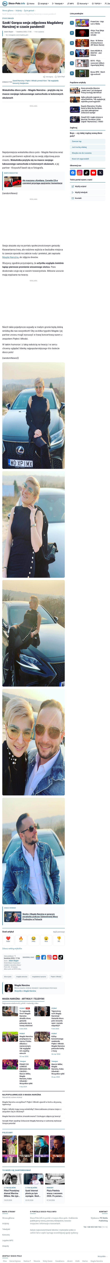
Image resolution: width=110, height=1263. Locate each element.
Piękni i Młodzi (56, 977)
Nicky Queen (48, 1261)
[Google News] (38, 957)
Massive (37, 1261)
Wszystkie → (103, 1256)
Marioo (85, 1261)
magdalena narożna (39, 977)
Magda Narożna (10, 257)
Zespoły (5, 1246)
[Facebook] (43, 957)
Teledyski (58, 4)
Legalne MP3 (7, 1240)
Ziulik (77, 1261)
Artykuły (43, 4)
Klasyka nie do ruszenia (82, 153)
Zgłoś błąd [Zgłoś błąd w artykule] (60, 77)
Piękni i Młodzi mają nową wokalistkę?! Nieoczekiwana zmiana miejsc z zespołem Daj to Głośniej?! (31, 1110)
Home (30, 4)
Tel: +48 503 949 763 (96, 1227)
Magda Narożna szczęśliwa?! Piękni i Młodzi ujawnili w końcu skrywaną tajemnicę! (31, 1103)
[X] (100, 173)
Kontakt (76, 198)
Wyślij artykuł (79, 186)
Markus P (27, 1261)
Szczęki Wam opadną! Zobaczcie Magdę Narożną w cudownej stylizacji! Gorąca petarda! (31, 1122)
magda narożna (21, 977)
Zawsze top (76, 141)
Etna (5, 1261)
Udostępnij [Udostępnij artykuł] (48, 77)
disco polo (7, 977)
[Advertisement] (33, 128)
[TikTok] (60, 957)
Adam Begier (8, 32)
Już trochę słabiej (79, 147)
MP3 (70, 4)
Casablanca (59, 1261)
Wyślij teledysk (79, 192)
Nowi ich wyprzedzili (80, 159)
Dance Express (15, 1261)
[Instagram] (49, 957)
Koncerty (82, 4)
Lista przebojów (76, 14)
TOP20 (96, 4)
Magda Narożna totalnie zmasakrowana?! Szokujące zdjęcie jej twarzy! (31, 1116)
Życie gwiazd (29, 11)
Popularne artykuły (78, 82)
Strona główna (7, 11)
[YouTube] (55, 957)
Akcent (69, 1261)
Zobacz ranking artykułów (12, 949)
